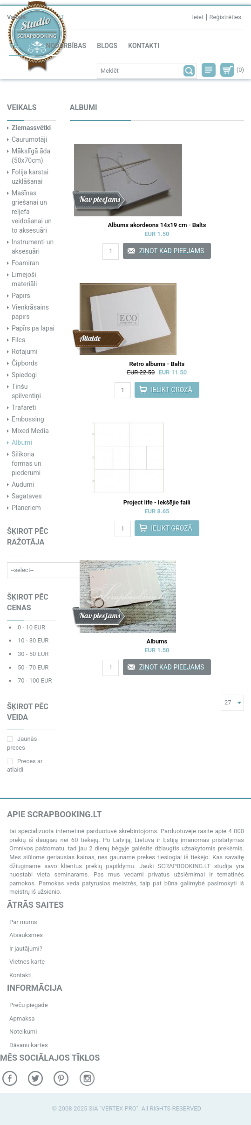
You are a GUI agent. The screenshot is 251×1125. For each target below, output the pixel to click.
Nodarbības (66, 45)
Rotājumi (25, 351)
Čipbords (25, 363)
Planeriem (26, 507)
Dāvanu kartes (28, 1045)
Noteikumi (23, 1031)
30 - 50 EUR (33, 653)
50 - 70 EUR (33, 667)
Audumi (23, 484)
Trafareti (24, 407)
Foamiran (25, 263)
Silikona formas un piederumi (26, 463)
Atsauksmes (26, 935)
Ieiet (198, 17)
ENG (49, 17)
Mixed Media (30, 431)
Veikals (22, 45)
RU (35, 17)
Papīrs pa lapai (33, 328)
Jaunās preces (22, 743)
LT (61, 17)
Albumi (22, 442)
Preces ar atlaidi (25, 765)
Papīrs (21, 295)
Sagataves (27, 496)
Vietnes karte (27, 961)
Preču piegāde (28, 1004)
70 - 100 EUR (35, 680)
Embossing (28, 419)
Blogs (107, 45)
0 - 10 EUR (31, 627)
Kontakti (143, 45)
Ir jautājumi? (25, 948)
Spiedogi (24, 375)
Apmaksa (22, 1018)
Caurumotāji (29, 139)
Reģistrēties (225, 17)
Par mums (23, 921)
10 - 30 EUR (33, 640)
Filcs (18, 340)
